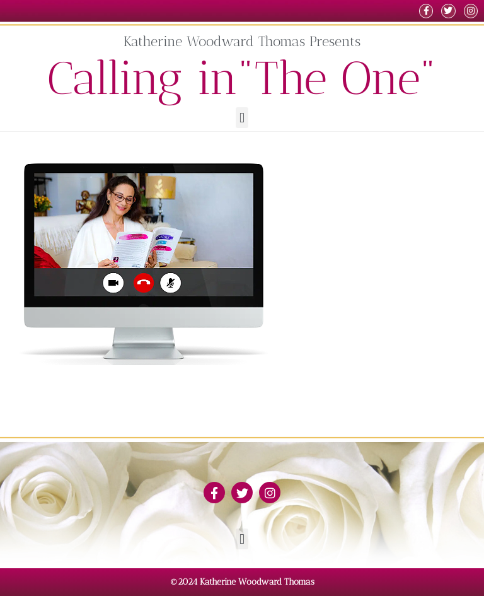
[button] (242, 117)
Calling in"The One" (242, 77)
